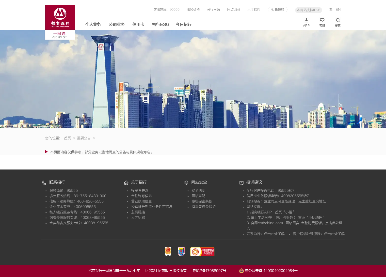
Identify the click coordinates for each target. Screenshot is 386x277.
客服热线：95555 (166, 9)
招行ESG (160, 24)
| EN (337, 9)
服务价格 (193, 9)
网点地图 (233, 9)
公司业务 (117, 24)
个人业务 (93, 24)
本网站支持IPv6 (308, 10)
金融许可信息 (141, 196)
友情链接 (138, 212)
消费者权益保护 (204, 207)
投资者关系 (139, 190)
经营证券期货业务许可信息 (152, 207)
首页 (69, 138)
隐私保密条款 (202, 201)
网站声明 (198, 196)
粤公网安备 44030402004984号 (268, 270)
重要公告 (86, 138)
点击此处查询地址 (312, 201)
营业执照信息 (141, 201)
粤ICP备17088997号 (215, 271)
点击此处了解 (274, 234)
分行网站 (213, 9)
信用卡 (138, 24)
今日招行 (184, 24)
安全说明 (198, 190)
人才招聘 (253, 9)
